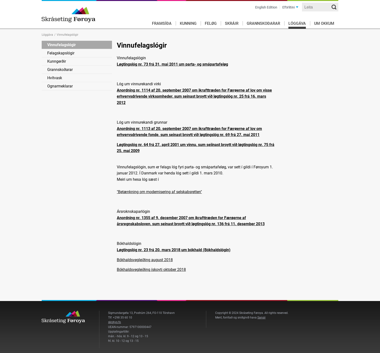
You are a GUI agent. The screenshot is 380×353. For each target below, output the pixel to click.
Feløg (211, 23)
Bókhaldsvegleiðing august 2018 (145, 260)
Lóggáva (297, 23)
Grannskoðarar (263, 23)
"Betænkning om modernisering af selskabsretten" (159, 191)
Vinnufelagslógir (61, 45)
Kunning (188, 23)
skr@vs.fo (114, 322)
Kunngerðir (56, 61)
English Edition (266, 7)
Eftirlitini (288, 7)
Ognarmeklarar (60, 86)
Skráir (231, 23)
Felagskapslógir (60, 53)
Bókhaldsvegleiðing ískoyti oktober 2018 (151, 269)
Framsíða (162, 23)
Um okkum (324, 23)
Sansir (261, 317)
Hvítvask (54, 78)
